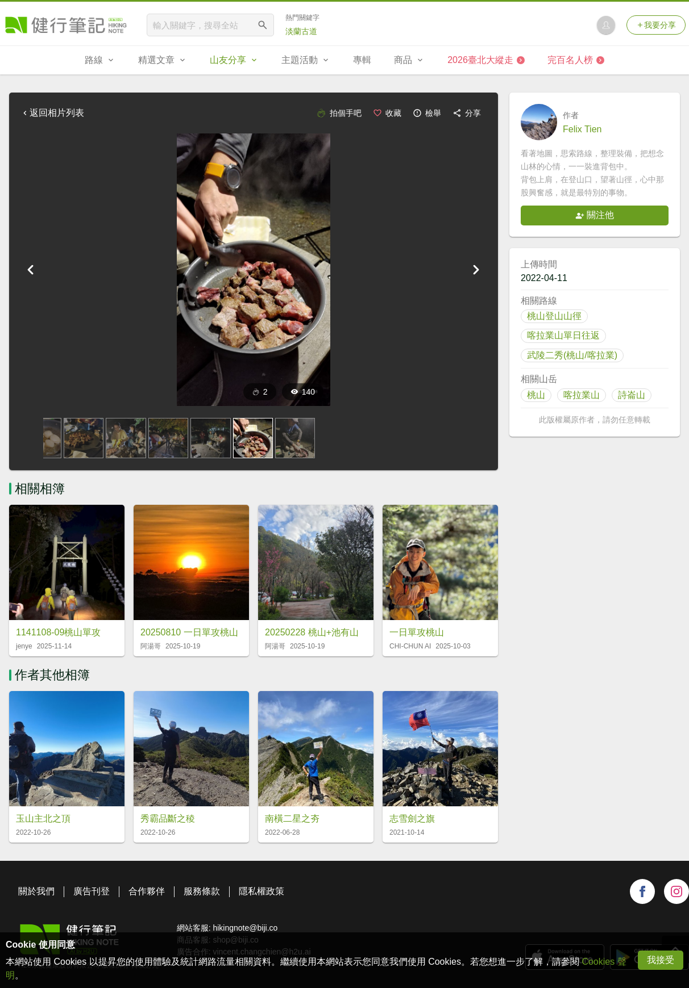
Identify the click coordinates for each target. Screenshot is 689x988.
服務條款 (202, 891)
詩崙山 (631, 395)
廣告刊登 (91, 891)
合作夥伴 (146, 891)
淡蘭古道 (301, 31)
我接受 (660, 960)
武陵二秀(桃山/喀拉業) (572, 355)
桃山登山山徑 (554, 316)
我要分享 (656, 25)
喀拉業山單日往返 (563, 335)
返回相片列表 (52, 113)
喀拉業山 (581, 395)
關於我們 (36, 891)
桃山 (536, 395)
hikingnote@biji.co (245, 927)
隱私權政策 (261, 891)
